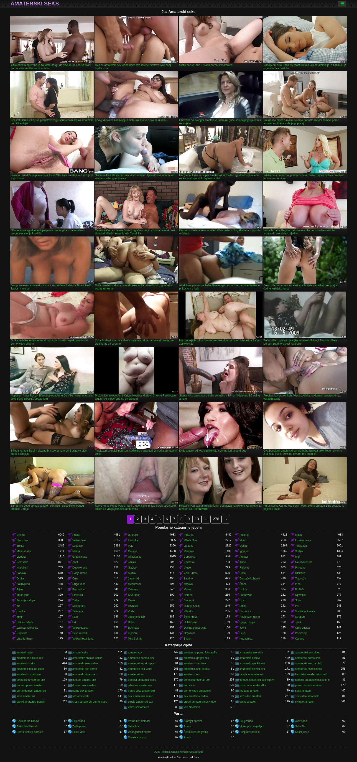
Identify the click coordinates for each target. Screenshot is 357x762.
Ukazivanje (134, 556)
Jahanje (188, 545)
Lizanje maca (303, 540)
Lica (242, 600)
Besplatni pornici (250, 732)
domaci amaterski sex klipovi (257, 679)
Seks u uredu (80, 633)
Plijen (243, 540)
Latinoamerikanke (27, 627)
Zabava (21, 573)
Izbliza (243, 589)
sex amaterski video (196, 696)
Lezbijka (133, 540)
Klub (75, 616)
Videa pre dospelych (252, 726)
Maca (298, 534)
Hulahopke (190, 622)
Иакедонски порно (139, 732)
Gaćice (132, 567)
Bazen (187, 638)
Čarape (132, 551)
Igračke (244, 551)
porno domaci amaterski (31, 690)
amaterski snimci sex (252, 669)
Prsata (76, 534)
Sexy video (246, 721)
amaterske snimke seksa (87, 658)
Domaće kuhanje (250, 578)
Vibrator (188, 611)
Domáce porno (137, 737)
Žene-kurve (191, 616)
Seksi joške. (302, 732)
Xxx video (301, 721)
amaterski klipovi (250, 658)
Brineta (21, 534)
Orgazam (189, 633)
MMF (20, 616)
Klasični (132, 633)
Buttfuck (133, 534)
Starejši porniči (193, 721)
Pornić (187, 737)
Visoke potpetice (305, 611)
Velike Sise (79, 540)
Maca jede (23, 595)
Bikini (131, 622)
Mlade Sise (190, 540)
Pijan (20, 589)
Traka (75, 600)
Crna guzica (302, 627)
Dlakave (300, 573)
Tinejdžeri (301, 545)
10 (197, 519)
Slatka (299, 551)
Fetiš (242, 633)
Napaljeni (22, 567)
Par (297, 605)
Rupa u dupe (247, 622)
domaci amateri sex (84, 679)
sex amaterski (80, 696)
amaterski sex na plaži (308, 663)
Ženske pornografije (196, 732)
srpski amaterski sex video (200, 701)
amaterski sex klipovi (252, 663)
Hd (74, 622)
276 (216, 519)
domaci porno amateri (30, 685)
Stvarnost (134, 595)
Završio (188, 578)
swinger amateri (304, 701)
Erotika (21, 611)
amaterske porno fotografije (200, 652)
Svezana (77, 611)
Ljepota (21, 556)
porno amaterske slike (253, 685)
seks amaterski (26, 696)
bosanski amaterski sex (31, 679)
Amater (244, 556)
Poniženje (301, 633)
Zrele (131, 611)
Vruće (187, 567)
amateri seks (80, 652)
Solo (298, 600)
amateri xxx (135, 652)
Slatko (131, 573)
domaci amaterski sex (197, 679)
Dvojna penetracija (195, 627)
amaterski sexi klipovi (196, 669)
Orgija (20, 578)
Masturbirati (24, 551)
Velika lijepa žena (83, 638)
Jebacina (133, 726)
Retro (131, 600)
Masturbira (78, 605)
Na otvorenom (303, 562)
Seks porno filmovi (28, 721)
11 (206, 519)
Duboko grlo (79, 567)
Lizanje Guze (192, 605)
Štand (243, 584)
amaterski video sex (84, 674)
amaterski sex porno (84, 669)
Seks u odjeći (25, 622)
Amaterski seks (34, 4)
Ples (297, 584)
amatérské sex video (307, 652)
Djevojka (300, 595)
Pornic (187, 726)
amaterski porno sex (307, 658)
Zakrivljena (23, 584)
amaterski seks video (85, 663)
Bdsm (243, 605)
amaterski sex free (195, 663)
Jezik (298, 622)
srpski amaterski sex (140, 701)
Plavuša (189, 534)
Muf (297, 556)
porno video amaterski (197, 690)
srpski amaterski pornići (31, 701)
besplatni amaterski (251, 674)
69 (18, 605)
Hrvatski (133, 605)
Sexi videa (78, 721)
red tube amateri (249, 690)
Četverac (133, 589)
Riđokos (244, 567)
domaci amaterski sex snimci (312, 679)
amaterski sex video (140, 669)
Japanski (133, 578)
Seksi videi (78, 732)
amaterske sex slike (251, 652)
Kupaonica (246, 638)
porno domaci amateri (308, 685)
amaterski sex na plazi (30, 669)
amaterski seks (26, 663)
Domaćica (246, 611)
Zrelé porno (79, 726)
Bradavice (78, 589)
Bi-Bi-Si (299, 589)
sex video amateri (250, 696)
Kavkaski (189, 562)
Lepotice (77, 545)
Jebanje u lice (136, 616)
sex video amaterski (307, 696)
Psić (130, 545)
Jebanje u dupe (26, 600)
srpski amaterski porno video (89, 701)
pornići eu (190, 685)
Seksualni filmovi (27, 726)
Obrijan (244, 545)
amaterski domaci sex (141, 658)
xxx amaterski (192, 707)
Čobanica (189, 556)
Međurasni (134, 584)
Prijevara (22, 633)
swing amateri (248, 701)
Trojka (20, 545)
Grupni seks (79, 556)
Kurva (243, 562)
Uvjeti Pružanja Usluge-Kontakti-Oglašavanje (178, 751)
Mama (76, 551)
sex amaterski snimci (140, 696)
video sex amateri (138, 707)
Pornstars (22, 562)
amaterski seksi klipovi (141, 663)
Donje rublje (79, 573)
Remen (188, 595)
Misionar (189, 551)
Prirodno (300, 567)
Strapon (300, 616)
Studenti (189, 600)
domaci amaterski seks (142, 679)
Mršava (188, 584)
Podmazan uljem (250, 616)
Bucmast (133, 627)
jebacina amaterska (140, 685)
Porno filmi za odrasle (30, 732)
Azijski (132, 562)
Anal (75, 562)
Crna (75, 578)
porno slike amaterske (141, 690)
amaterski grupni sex (196, 658)
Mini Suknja (135, 638)
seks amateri (303, 690)
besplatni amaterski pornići (311, 674)
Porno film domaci (139, 721)
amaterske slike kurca (30, 658)
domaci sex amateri (84, 685)
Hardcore (22, 540)
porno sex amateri (83, 690)
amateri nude (25, 652)
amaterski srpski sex (29, 674)
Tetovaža (300, 578)
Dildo (243, 573)
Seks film (300, 726)
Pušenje (244, 534)
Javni (243, 627)
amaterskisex (192, 674)
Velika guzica (80, 627)
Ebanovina (246, 595)
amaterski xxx (136, 674)
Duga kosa (78, 584)
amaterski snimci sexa (308, 669)
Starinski (77, 595)
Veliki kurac (191, 573)
